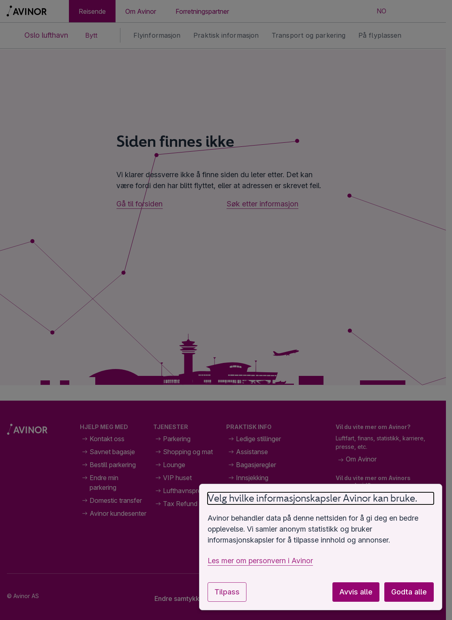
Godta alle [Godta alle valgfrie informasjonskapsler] (409, 592)
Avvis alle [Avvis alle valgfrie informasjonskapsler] (356, 592)
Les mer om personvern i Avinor (260, 560)
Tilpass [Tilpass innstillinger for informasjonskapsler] (227, 592)
